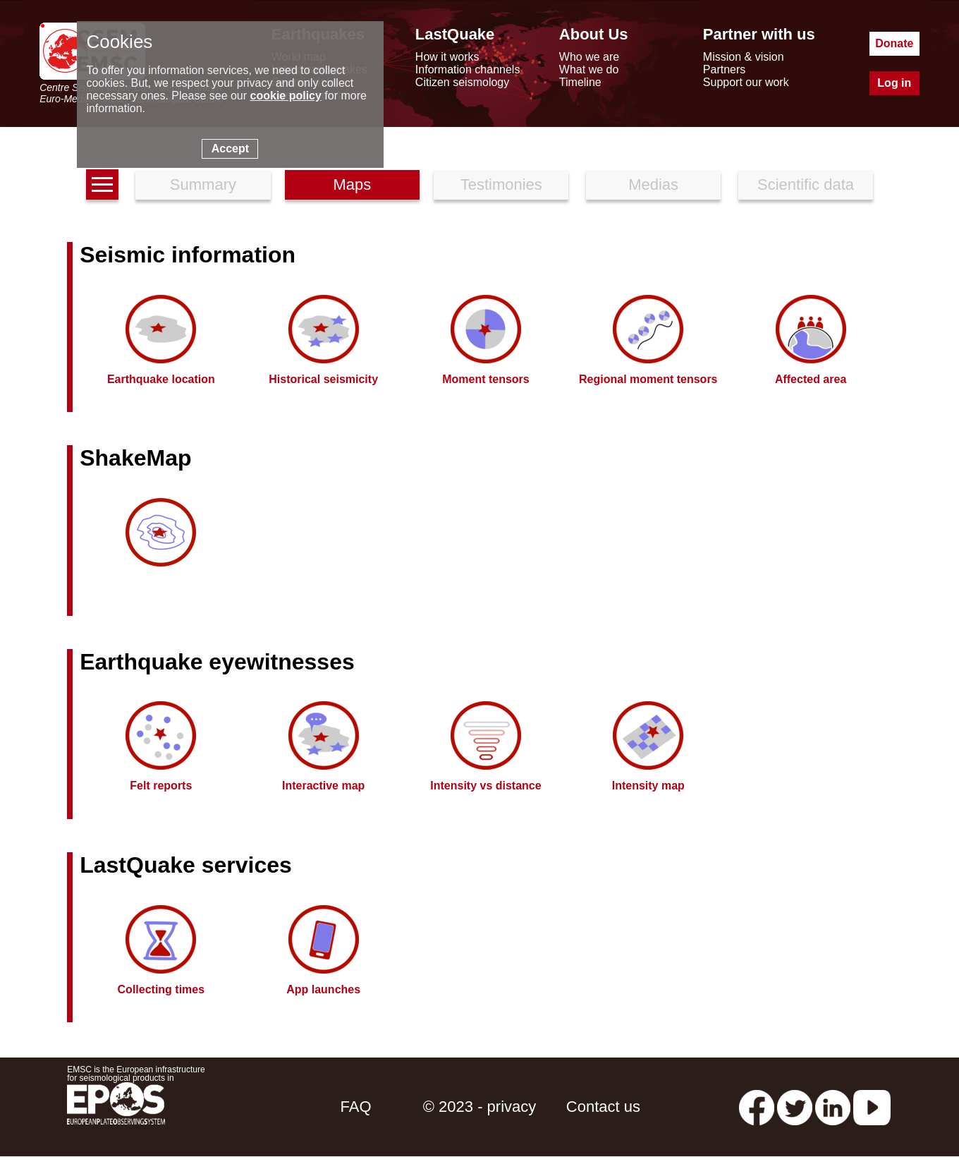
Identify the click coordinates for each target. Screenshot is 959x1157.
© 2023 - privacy (480, 1106)
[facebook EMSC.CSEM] (756, 1106)
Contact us (603, 1106)
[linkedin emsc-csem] (832, 1106)
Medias (653, 184)
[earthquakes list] (102, 184)
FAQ (356, 1106)
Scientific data (805, 184)
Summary (203, 184)
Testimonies (501, 184)
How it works (447, 57)
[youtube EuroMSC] (872, 1106)
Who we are (589, 57)
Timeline (580, 82)
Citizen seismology (462, 82)
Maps (352, 184)
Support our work (746, 82)
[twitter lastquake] (794, 1106)
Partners (724, 69)
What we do (588, 69)
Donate (894, 43)
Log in (894, 83)
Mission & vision (743, 57)
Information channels (467, 69)
